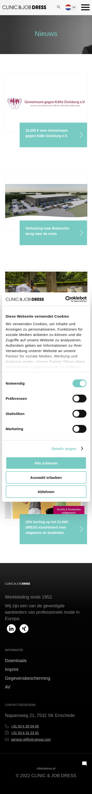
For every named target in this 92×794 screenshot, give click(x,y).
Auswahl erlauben (46, 477)
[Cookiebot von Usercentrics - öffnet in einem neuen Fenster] (66, 299)
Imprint (11, 669)
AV (8, 687)
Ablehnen (46, 492)
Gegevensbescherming (27, 678)
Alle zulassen (46, 463)
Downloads (16, 660)
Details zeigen (64, 448)
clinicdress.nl (46, 768)
